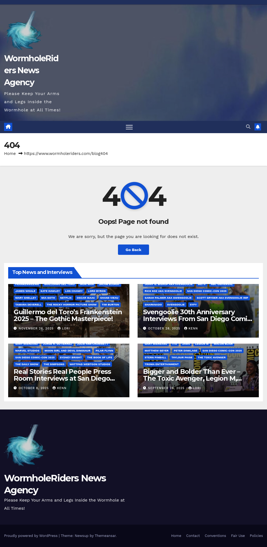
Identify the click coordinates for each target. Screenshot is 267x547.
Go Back (133, 249)
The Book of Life (99, 357)
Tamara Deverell (28, 304)
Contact (193, 536)
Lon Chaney (74, 290)
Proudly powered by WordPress (31, 536)
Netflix (66, 297)
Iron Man (87, 284)
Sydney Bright (71, 357)
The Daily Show (26, 364)
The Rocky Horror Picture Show (72, 304)
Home (10, 153)
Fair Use (238, 536)
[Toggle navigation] (129, 127)
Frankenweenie (27, 284)
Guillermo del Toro (59, 284)
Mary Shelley (25, 297)
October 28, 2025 (164, 328)
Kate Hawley (50, 290)
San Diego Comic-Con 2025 (207, 290)
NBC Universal (222, 284)
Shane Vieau (109, 297)
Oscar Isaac (86, 297)
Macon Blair (223, 343)
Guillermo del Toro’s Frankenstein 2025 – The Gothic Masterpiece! (68, 315)
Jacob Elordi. (109, 284)
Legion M (201, 343)
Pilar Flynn (104, 350)
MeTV (202, 284)
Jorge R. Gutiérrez (57, 343)
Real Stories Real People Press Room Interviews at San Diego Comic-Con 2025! (62, 378)
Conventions (215, 536)
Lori (63, 328)
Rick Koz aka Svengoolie (163, 290)
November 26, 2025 (37, 328)
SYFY (193, 304)
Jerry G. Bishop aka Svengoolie (169, 284)
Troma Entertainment (162, 364)
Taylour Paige (181, 357)
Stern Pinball (155, 357)
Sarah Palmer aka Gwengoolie (168, 297)
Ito (174, 343)
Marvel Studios (27, 350)
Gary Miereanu (26, 343)
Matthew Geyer (157, 350)
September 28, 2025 (167, 388)
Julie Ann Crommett (92, 343)
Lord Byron (97, 290)
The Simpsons (54, 364)
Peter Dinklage (185, 350)
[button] (248, 126)
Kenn (191, 328)
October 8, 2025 (34, 388)
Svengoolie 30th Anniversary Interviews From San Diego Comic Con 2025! (197, 318)
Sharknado (153, 304)
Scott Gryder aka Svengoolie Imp (222, 297)
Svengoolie (175, 304)
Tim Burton (110, 304)
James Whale (25, 290)
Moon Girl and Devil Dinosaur (67, 350)
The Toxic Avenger (212, 357)
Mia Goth (48, 297)
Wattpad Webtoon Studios (89, 364)
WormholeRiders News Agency (31, 70)
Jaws (186, 343)
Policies (256, 536)
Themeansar (105, 536)
